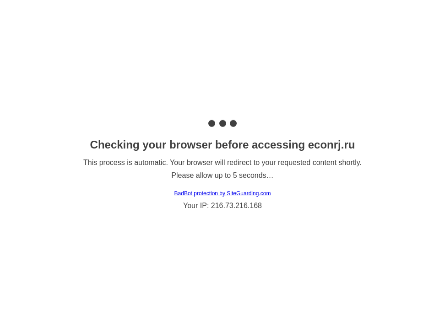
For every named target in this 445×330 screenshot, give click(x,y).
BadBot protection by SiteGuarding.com (222, 193)
